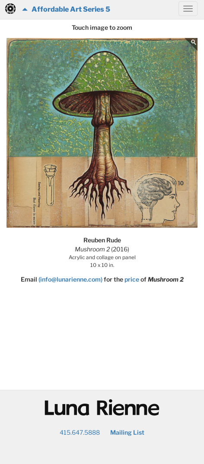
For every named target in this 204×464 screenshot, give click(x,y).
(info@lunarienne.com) (70, 279)
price (131, 279)
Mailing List (127, 432)
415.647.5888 (80, 432)
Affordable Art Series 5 (66, 9)
